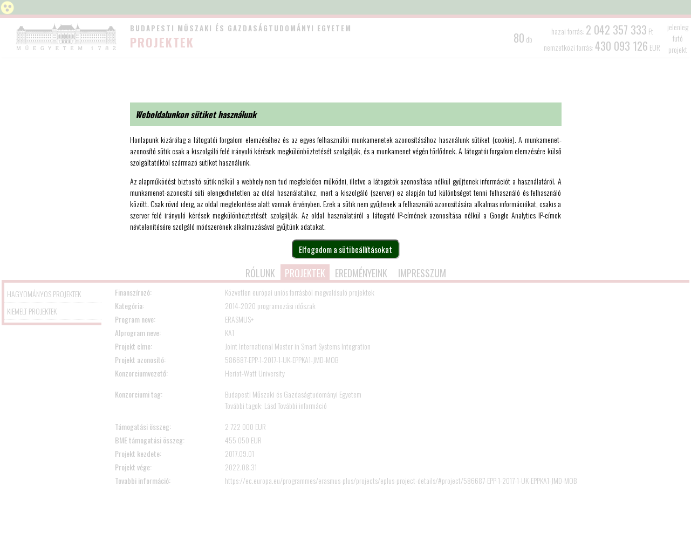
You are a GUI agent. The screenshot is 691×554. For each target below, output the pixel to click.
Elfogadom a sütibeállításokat (345, 249)
